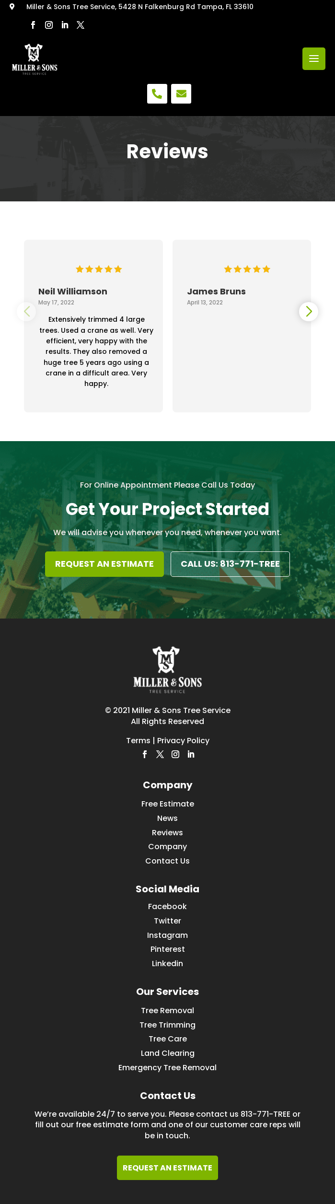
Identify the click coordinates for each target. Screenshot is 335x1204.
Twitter (167, 920)
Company (167, 846)
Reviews (167, 832)
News (167, 818)
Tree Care (168, 1038)
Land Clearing (168, 1053)
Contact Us (167, 860)
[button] (308, 311)
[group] (93, 318)
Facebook (167, 906)
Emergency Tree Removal (167, 1067)
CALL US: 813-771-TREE (230, 564)
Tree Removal (167, 1010)
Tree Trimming (167, 1024)
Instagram (167, 935)
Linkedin (167, 963)
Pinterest (167, 949)
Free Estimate (167, 803)
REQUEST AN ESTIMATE (104, 564)
